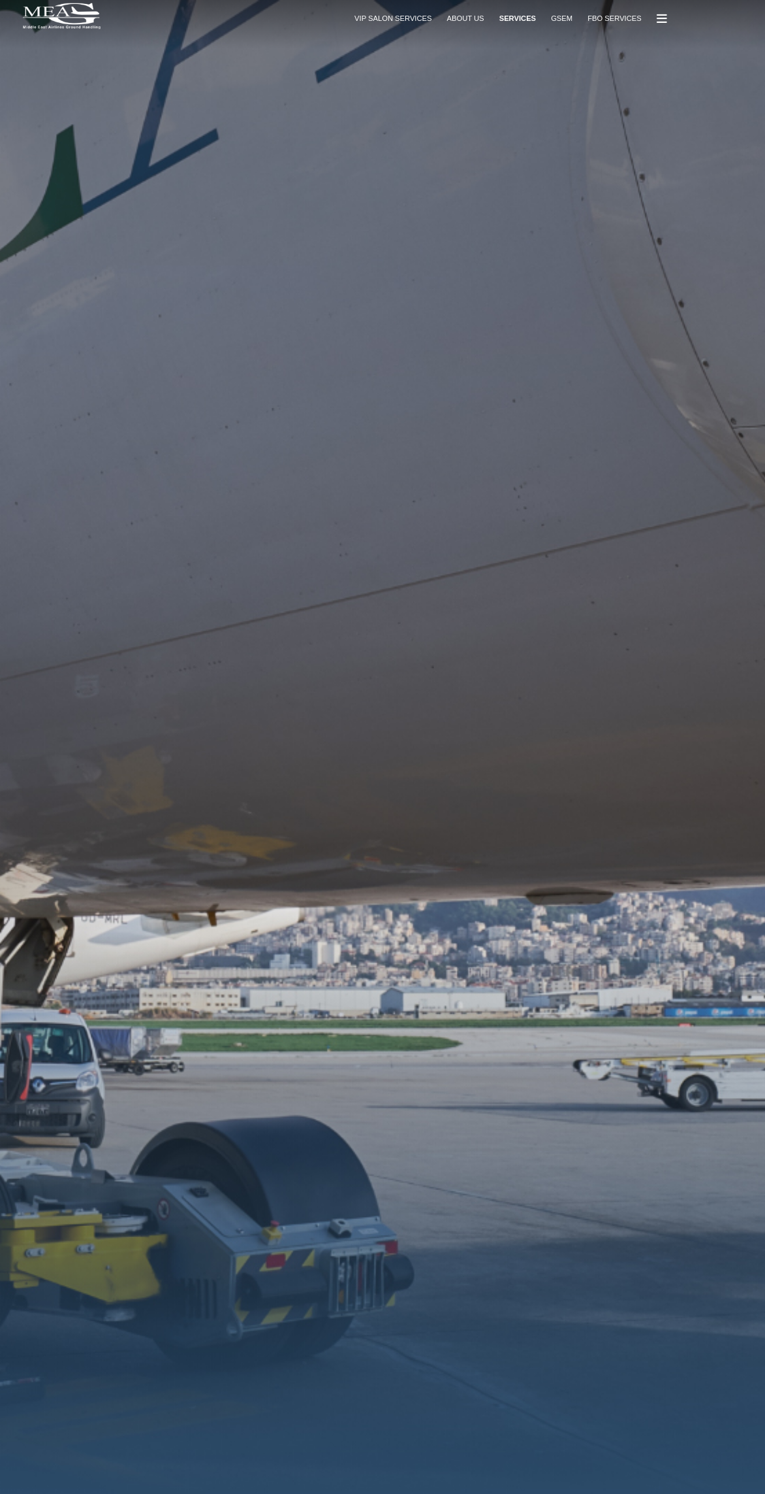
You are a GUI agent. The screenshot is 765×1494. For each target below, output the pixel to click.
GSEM (561, 18)
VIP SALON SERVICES (392, 18)
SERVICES (517, 18)
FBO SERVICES (614, 18)
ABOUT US (465, 18)
